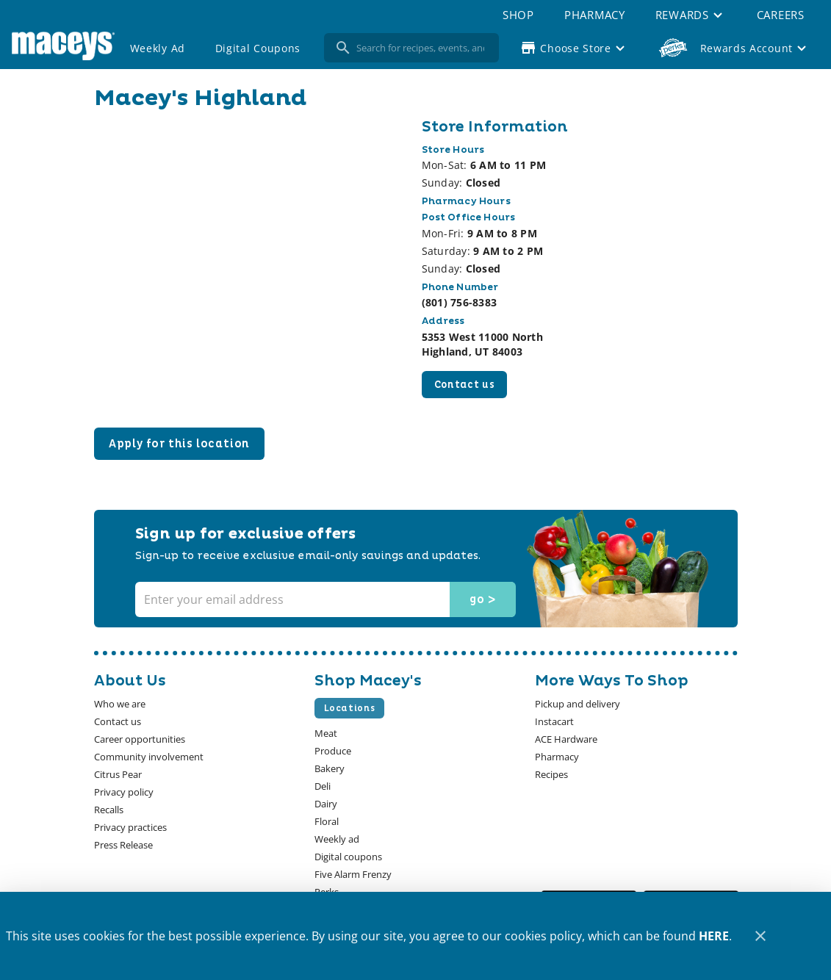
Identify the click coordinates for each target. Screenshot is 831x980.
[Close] (760, 936)
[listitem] (119, 704)
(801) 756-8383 (459, 302)
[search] (421, 47)
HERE (714, 936)
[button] (691, 14)
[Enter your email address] (324, 599)
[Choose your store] (574, 47)
